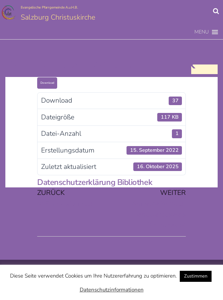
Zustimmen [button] (195, 276)
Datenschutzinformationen (112, 289)
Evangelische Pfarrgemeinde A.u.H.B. (49, 7)
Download (47, 83)
